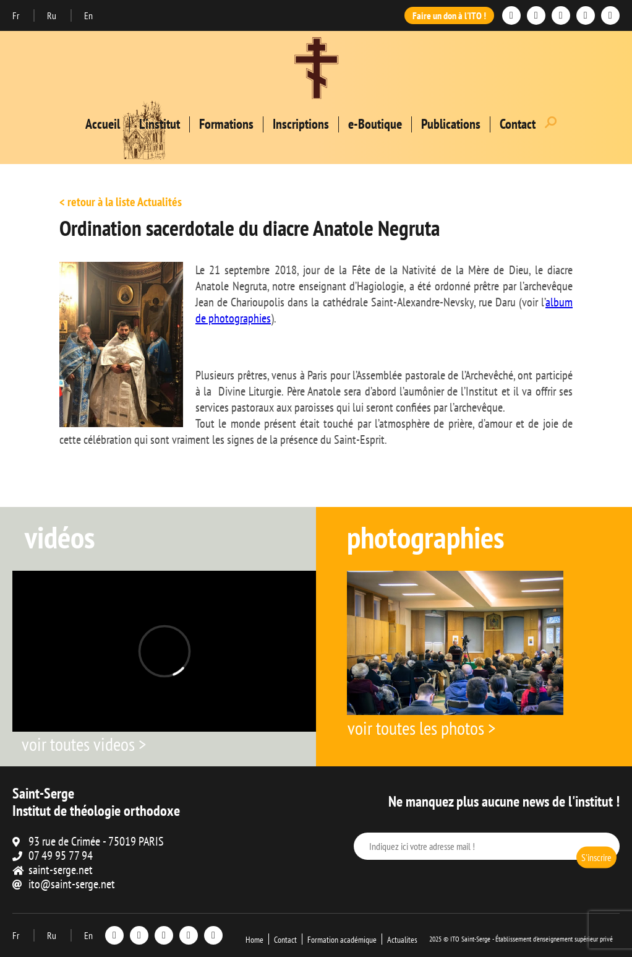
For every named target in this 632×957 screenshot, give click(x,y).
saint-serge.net (60, 870)
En (88, 15)
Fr (16, 15)
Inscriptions (301, 123)
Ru (52, 15)
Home (254, 939)
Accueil (102, 123)
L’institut (159, 123)
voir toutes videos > (84, 744)
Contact (518, 123)
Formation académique (342, 939)
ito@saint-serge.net (71, 884)
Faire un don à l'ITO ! (449, 15)
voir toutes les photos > (421, 728)
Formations (226, 123)
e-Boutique (375, 123)
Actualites (402, 939)
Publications (450, 123)
